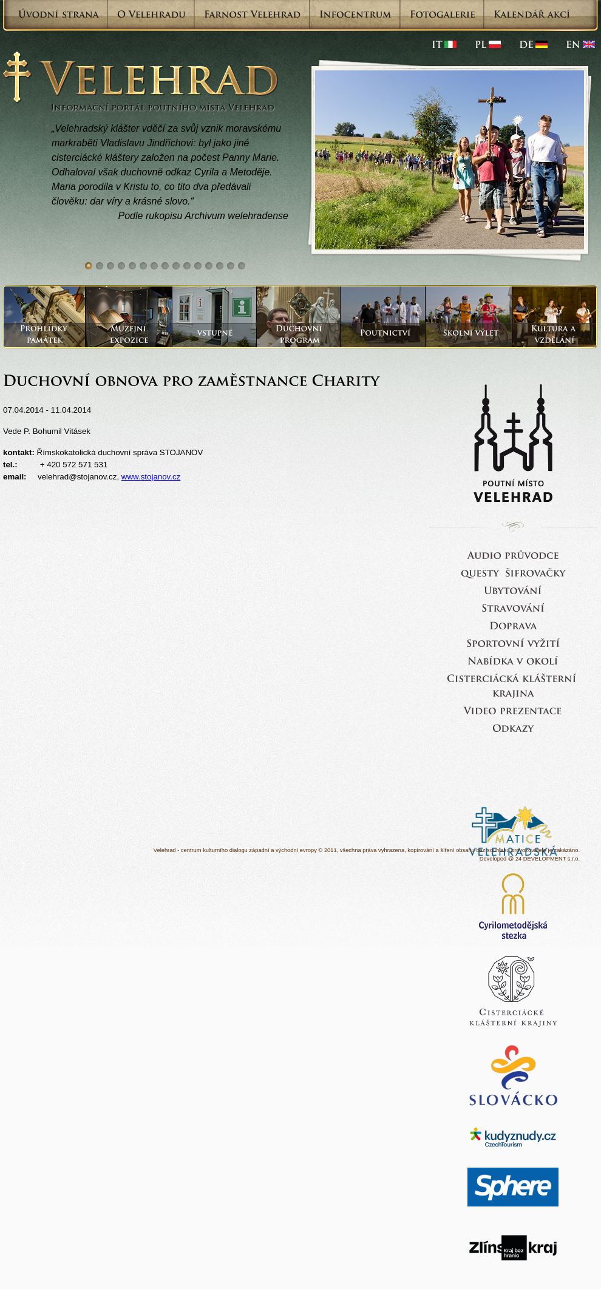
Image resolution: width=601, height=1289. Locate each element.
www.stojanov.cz (151, 476)
